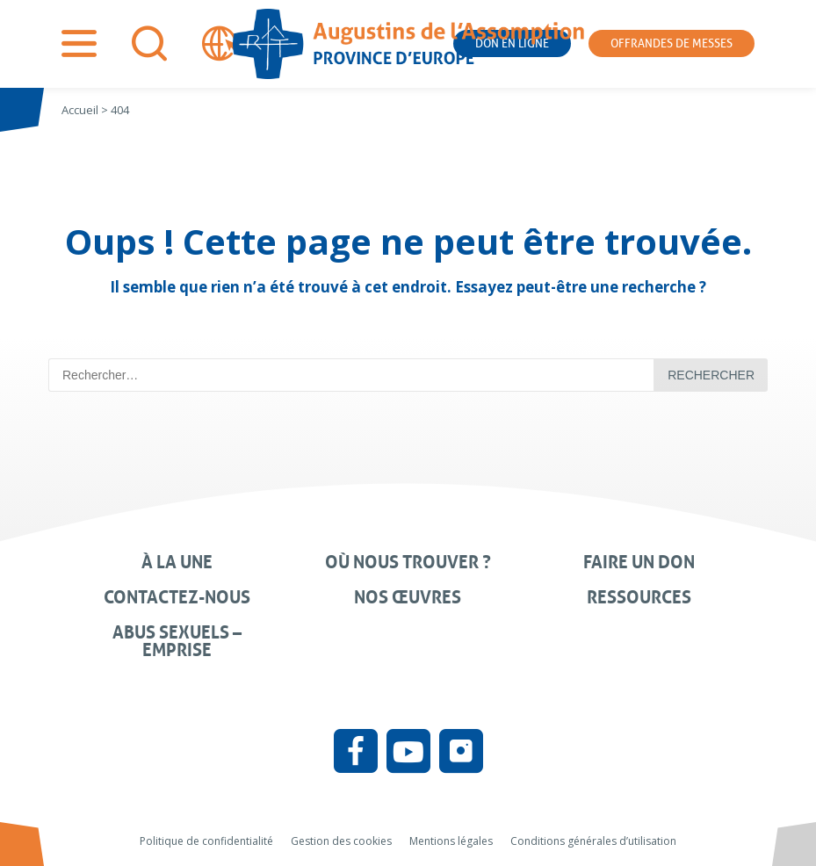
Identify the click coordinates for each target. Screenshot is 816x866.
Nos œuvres (407, 597)
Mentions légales (451, 841)
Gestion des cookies (341, 841)
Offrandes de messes (671, 43)
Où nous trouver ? (408, 562)
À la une (177, 562)
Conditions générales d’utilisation (593, 841)
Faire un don (639, 562)
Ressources (639, 597)
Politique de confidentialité (206, 841)
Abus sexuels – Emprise (177, 641)
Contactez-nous (177, 597)
